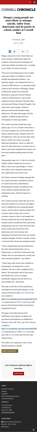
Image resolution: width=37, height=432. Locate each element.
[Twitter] (29, 430)
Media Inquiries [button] (10, 351)
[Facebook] (25, 430)
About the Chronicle (7, 389)
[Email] (34, 430)
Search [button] (29, 2)
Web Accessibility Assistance (10, 396)
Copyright (4, 394)
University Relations (7, 398)
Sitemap (4, 391)
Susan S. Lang (19, 39)
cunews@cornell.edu (7, 412)
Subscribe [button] (18, 373)
